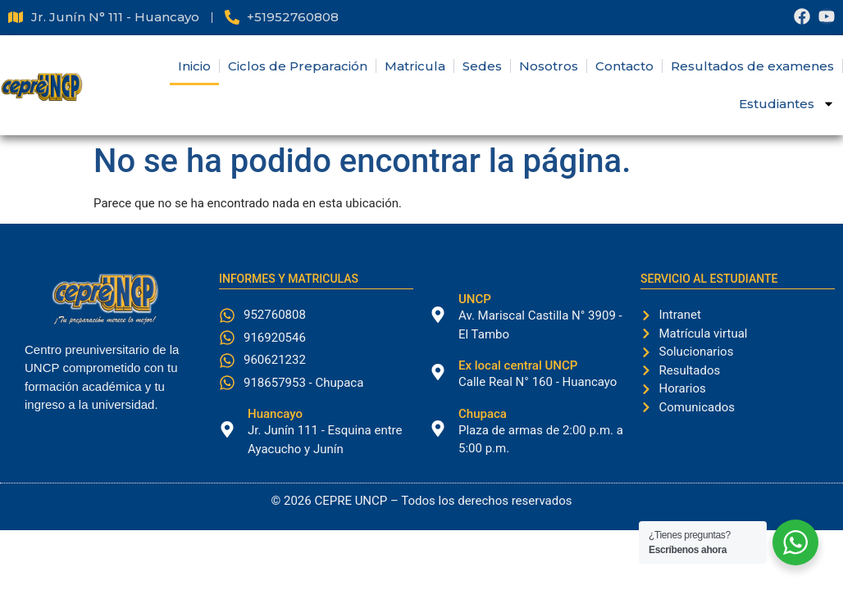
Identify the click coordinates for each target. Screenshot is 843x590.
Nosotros (548, 66)
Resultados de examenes (752, 66)
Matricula (415, 66)
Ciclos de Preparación (297, 66)
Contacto (624, 66)
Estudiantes (787, 103)
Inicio (194, 66)
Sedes (482, 66)
